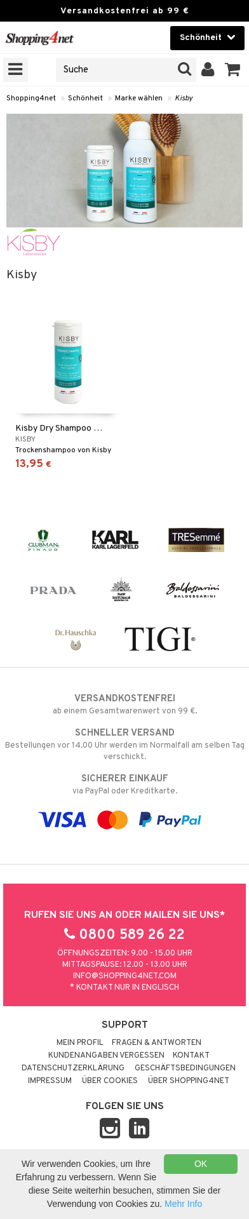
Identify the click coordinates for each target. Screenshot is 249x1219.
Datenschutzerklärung (73, 1068)
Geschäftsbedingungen (185, 1068)
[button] (233, 70)
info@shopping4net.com (125, 976)
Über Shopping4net (188, 1081)
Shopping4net (31, 98)
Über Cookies (110, 1081)
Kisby (183, 98)
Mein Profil (80, 1043)
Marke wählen (139, 98)
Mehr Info (183, 1204)
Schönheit (85, 98)
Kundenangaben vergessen (106, 1056)
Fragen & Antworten (156, 1043)
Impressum (50, 1081)
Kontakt (191, 1056)
